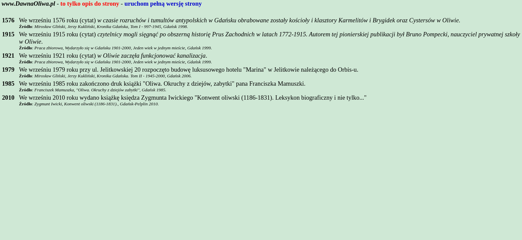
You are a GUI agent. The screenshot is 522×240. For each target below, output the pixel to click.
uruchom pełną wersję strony (163, 3)
